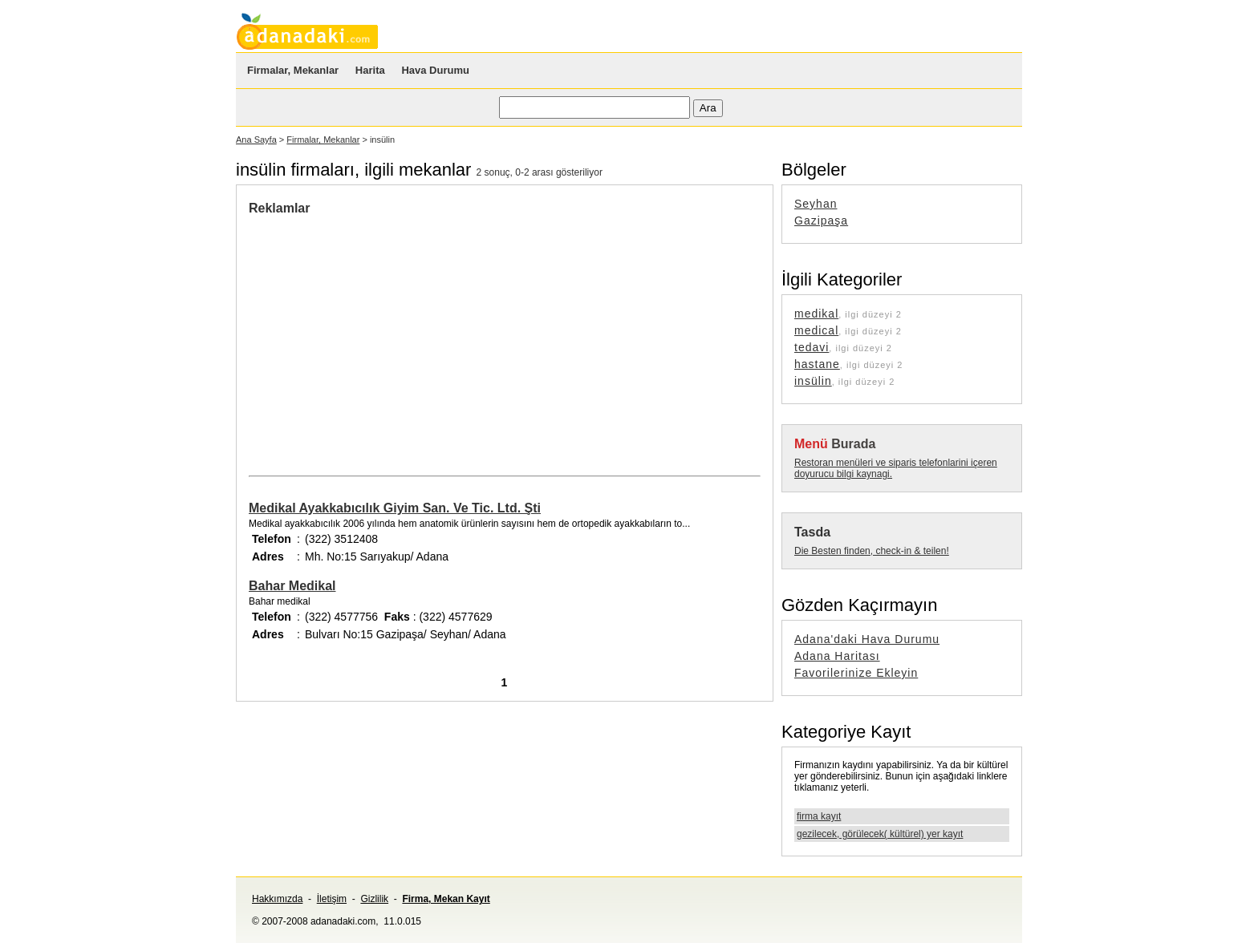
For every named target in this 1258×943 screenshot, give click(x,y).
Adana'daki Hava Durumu (866, 639)
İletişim (332, 899)
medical (816, 330)
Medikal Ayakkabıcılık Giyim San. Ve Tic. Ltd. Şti (395, 508)
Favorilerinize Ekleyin (856, 672)
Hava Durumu (435, 70)
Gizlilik (374, 899)
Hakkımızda (277, 899)
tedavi (811, 347)
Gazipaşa (821, 220)
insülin (813, 380)
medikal (816, 313)
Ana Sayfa (256, 139)
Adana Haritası (837, 656)
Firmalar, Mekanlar (293, 70)
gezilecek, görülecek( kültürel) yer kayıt (880, 834)
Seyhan (815, 203)
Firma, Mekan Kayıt (445, 899)
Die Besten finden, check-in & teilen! (871, 550)
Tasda (812, 532)
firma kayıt (819, 816)
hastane (817, 364)
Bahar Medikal (292, 586)
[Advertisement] (383, 336)
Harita (370, 70)
